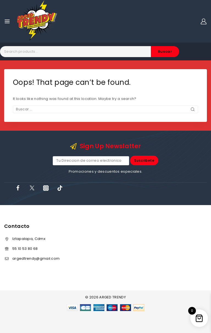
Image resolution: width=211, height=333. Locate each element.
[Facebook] (17, 188)
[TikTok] (59, 188)
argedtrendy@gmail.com (36, 258)
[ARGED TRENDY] (37, 21)
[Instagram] (45, 188)
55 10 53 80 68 (25, 248)
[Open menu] (7, 21)
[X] (31, 188)
